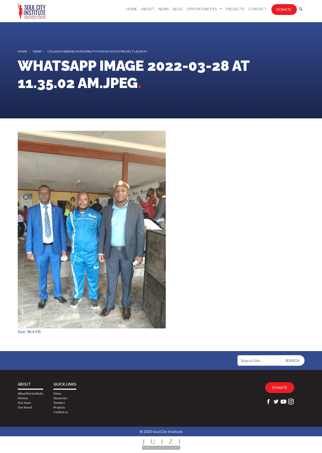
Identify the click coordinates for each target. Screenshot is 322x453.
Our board (25, 407)
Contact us (60, 412)
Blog (178, 9)
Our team (24, 403)
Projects (235, 9)
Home (131, 9)
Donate (284, 9)
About (147, 9)
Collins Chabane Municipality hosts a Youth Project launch (97, 51)
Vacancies (60, 398)
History (23, 398)
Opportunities (202, 9)
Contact (258, 9)
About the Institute (30, 393)
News (164, 9)
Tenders (59, 403)
